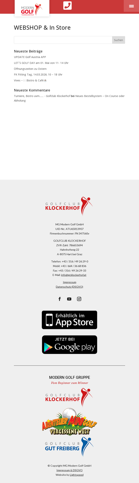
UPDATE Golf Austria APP (30, 57)
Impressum (69, 282)
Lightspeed (77, 474)
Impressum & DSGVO (69, 470)
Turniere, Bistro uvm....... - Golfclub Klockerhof (42, 96)
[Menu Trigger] (131, 6)
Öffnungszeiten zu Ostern (30, 69)
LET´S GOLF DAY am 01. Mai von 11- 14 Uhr (41, 63)
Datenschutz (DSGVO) (69, 286)
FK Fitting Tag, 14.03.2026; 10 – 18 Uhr (38, 74)
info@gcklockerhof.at (73, 274)
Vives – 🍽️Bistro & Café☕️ (30, 80)
